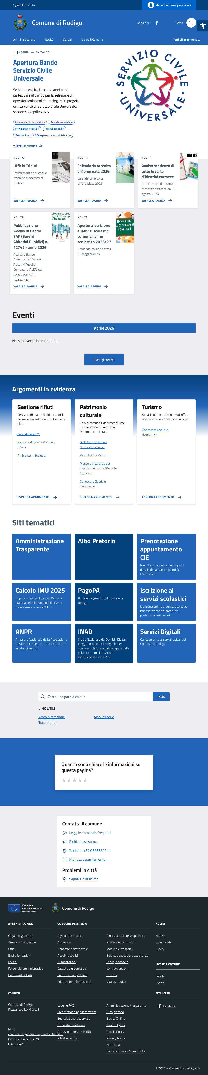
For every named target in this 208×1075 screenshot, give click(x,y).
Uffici (11, 948)
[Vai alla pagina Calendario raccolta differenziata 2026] (92, 199)
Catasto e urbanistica (71, 968)
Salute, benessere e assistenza (127, 955)
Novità (49, 39)
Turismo (111, 975)
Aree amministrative (22, 942)
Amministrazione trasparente (126, 1005)
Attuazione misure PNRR (74, 1031)
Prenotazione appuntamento (76, 1011)
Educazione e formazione (74, 981)
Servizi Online (115, 1018)
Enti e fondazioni (19, 955)
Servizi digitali (115, 1025)
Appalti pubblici (67, 955)
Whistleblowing (67, 1038)
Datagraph (192, 1068)
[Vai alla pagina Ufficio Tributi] (27, 199)
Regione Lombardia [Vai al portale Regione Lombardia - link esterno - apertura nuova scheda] (23, 5)
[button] (202, 25)
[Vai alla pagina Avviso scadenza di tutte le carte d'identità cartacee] (156, 199)
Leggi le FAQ (65, 1005)
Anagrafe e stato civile (72, 948)
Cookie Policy (115, 1031)
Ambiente (64, 942)
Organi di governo (20, 935)
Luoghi (160, 976)
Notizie (160, 935)
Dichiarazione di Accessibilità (125, 1051)
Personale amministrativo (25, 968)
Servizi (67, 39)
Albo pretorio (115, 1011)
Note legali (113, 1044)
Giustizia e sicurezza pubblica (125, 935)
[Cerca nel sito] (191, 23)
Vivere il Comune (92, 39)
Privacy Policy (115, 1038)
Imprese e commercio (120, 942)
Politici (12, 961)
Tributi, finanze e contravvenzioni (117, 965)
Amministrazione (24, 39)
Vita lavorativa (116, 981)
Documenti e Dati (20, 975)
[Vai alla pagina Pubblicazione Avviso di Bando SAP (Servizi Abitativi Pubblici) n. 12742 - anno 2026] (27, 285)
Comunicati (163, 942)
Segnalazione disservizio (73, 1018)
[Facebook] (155, 22)
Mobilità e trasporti (119, 948)
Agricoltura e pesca (70, 935)
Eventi (160, 982)
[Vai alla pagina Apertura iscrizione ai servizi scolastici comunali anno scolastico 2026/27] (92, 285)
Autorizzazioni (66, 961)
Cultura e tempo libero (72, 975)
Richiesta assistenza (71, 1025)
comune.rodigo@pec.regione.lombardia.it (35, 1034)
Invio (161, 696)
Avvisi (160, 948)
